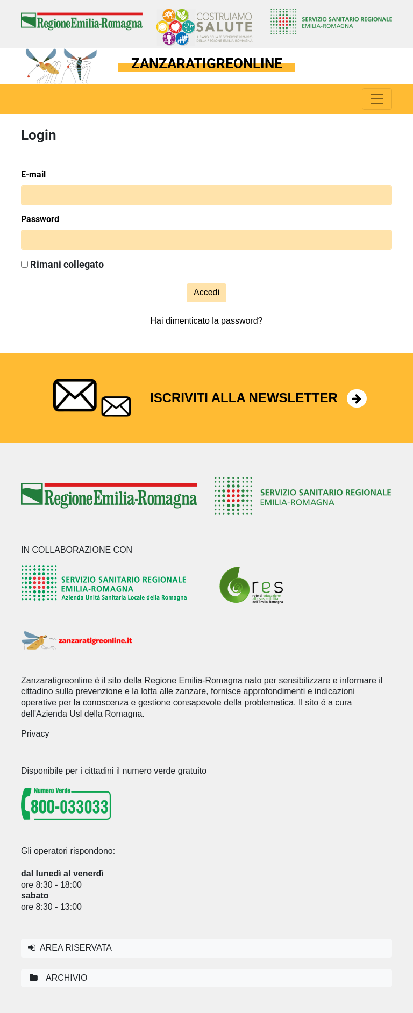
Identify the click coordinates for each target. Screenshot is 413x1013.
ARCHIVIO (57, 977)
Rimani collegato (62, 264)
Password (40, 219)
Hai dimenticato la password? (207, 320)
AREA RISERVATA (70, 947)
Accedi (206, 292)
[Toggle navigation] (377, 99)
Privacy (35, 733)
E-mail (33, 174)
